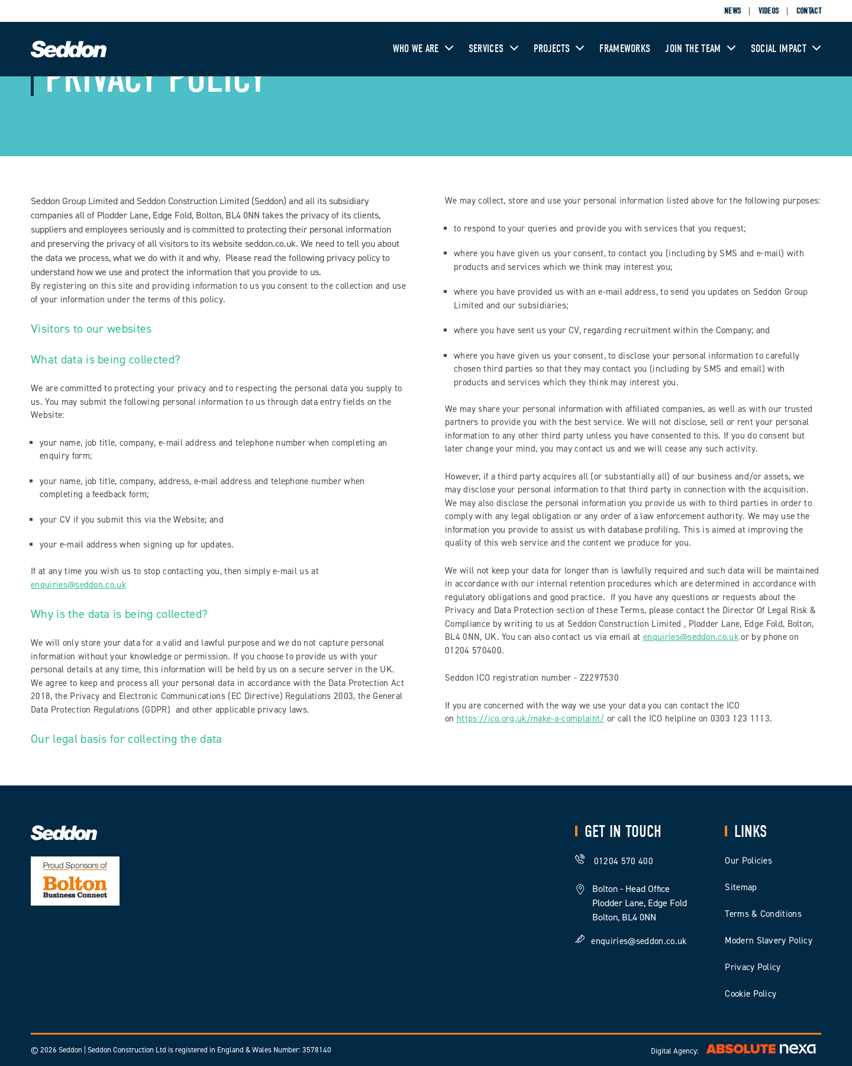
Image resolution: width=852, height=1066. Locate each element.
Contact (808, 11)
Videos (769, 11)
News (732, 11)
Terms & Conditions (763, 914)
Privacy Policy (752, 967)
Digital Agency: (736, 1051)
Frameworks (624, 49)
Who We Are (423, 49)
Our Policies (748, 861)
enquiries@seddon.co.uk (78, 585)
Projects (559, 49)
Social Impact (786, 49)
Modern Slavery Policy (768, 940)
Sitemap (741, 887)
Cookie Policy (750, 994)
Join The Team (700, 49)
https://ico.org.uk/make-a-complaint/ (531, 718)
